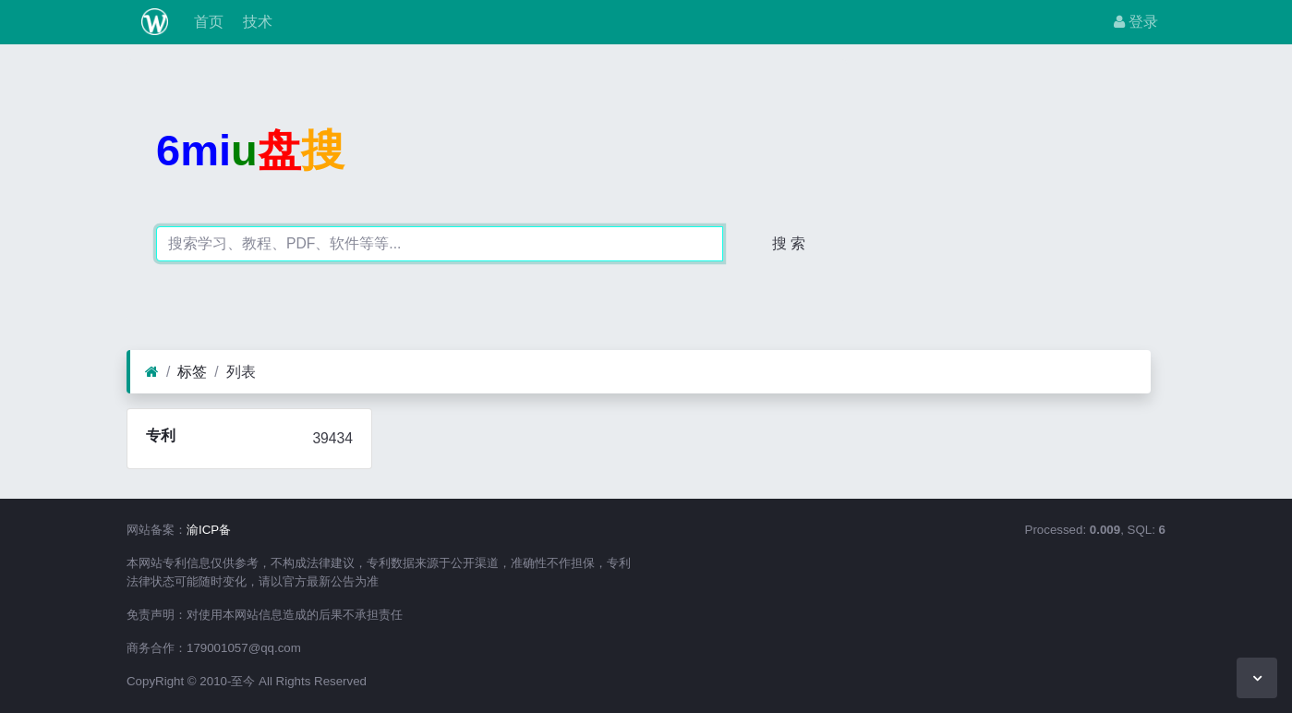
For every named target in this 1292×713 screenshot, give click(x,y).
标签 (192, 372)
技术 (255, 22)
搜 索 (788, 243)
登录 (1136, 22)
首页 (206, 22)
